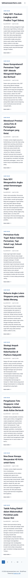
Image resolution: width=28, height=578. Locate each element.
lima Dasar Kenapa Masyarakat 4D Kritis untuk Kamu (13, 459)
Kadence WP (17, 573)
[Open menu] (24, 3)
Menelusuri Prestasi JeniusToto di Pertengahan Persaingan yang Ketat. (13, 127)
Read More (7, 52)
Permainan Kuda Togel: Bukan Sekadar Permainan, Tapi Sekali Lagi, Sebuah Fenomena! (14, 241)
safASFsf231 (8, 23)
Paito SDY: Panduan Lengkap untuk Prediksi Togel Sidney (14, 17)
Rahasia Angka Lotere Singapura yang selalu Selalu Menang (14, 296)
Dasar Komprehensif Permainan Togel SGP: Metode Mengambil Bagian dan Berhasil (13, 70)
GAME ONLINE (7, 10)
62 (17, 562)
